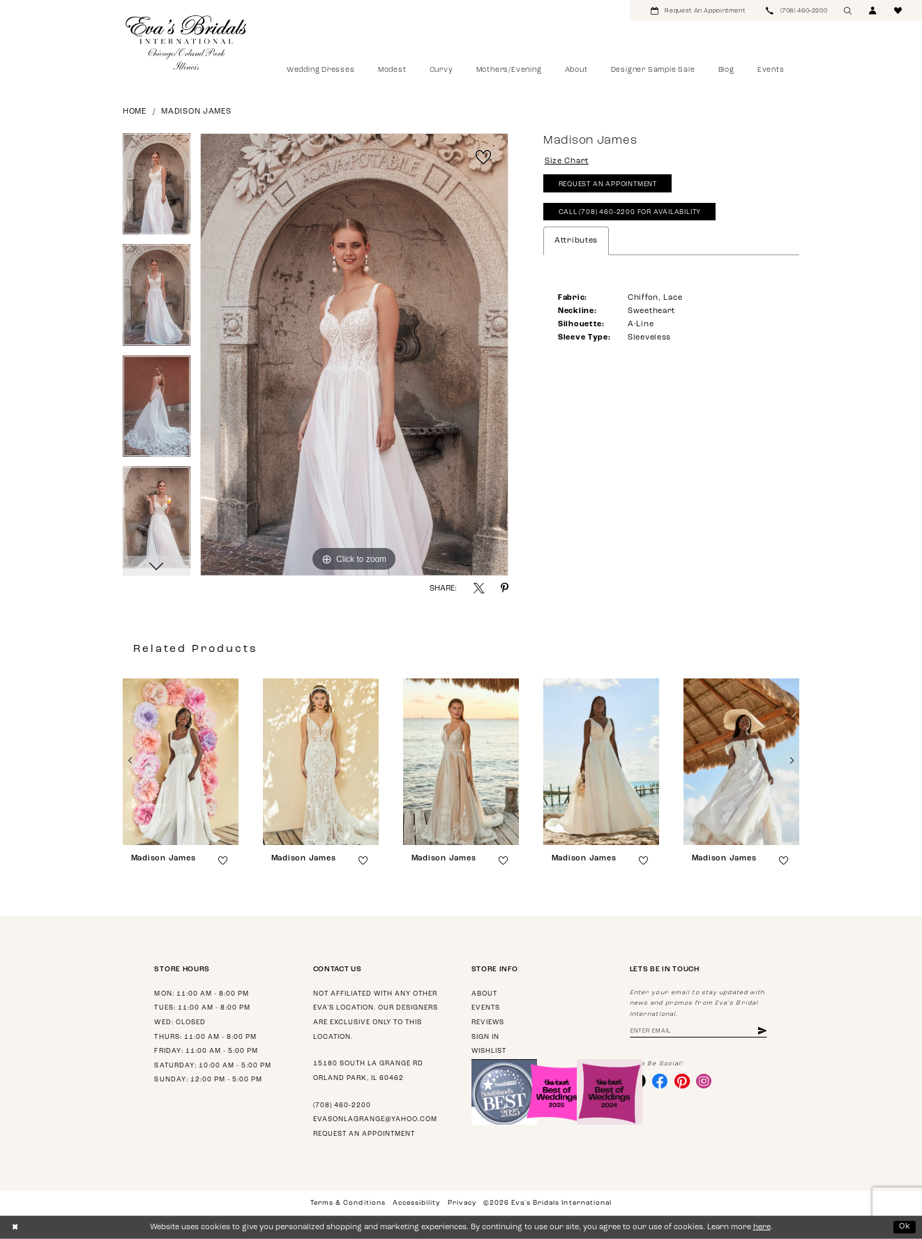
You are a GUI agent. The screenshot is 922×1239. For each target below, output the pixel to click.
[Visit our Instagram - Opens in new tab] (703, 1081)
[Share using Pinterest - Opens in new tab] (504, 588)
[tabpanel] (156, 189)
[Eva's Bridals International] (186, 42)
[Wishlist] (898, 10)
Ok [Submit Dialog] (905, 1227)
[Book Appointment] (697, 10)
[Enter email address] (698, 1031)
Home (134, 112)
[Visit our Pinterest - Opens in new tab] (682, 1081)
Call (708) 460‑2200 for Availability (630, 212)
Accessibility (416, 1203)
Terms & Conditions (347, 1203)
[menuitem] (697, 10)
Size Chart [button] (567, 161)
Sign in (485, 1037)
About (484, 994)
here (762, 1227)
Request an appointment (364, 1134)
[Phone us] (796, 10)
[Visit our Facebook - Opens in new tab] (659, 1081)
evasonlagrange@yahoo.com (375, 1119)
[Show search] (848, 10)
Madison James (196, 112)
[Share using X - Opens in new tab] (479, 588)
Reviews (487, 1022)
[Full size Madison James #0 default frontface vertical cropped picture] (354, 355)
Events (485, 1008)
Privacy (462, 1203)
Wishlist (488, 1051)
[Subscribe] (762, 1031)
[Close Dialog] (15, 1227)
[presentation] (181, 761)
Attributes (576, 241)
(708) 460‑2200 (342, 1105)
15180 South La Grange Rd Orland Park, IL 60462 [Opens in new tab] (368, 1071)
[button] (873, 10)
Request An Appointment (608, 184)
